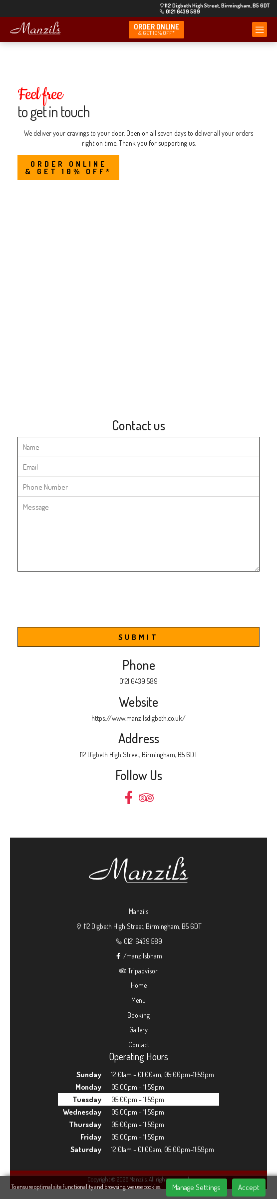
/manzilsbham (138, 955)
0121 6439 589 (179, 11)
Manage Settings (196, 1187)
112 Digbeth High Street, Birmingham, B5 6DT (214, 5)
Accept (249, 1187)
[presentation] (93, 603)
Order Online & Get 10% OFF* (68, 167)
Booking (138, 1015)
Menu (138, 1000)
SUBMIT (138, 637)
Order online (156, 29)
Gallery (138, 1029)
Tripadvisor (138, 970)
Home (139, 985)
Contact (138, 1044)
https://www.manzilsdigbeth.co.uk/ (138, 718)
